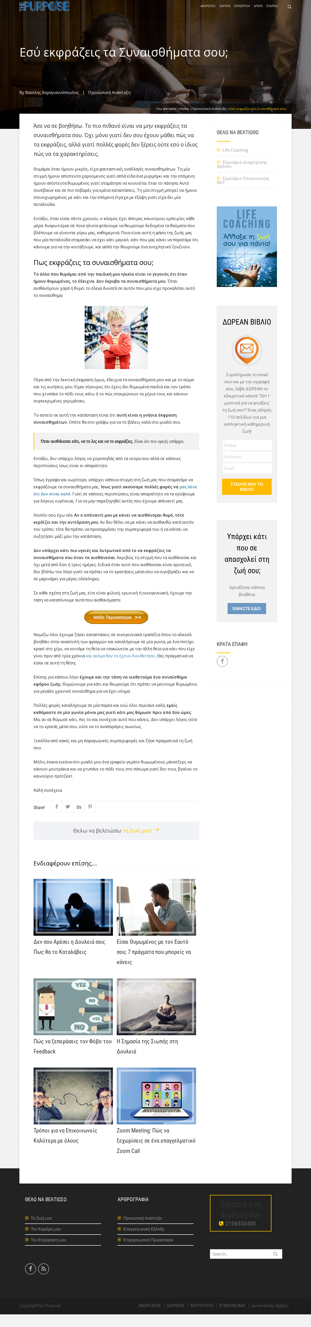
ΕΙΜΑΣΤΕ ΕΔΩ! (247, 621)
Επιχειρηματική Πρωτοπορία (148, 1252)
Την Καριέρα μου (46, 1241)
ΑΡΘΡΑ (258, 13)
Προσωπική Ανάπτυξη (109, 105)
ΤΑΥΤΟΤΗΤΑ (201, 1318)
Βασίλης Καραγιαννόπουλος (52, 105)
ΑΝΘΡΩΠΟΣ (208, 13)
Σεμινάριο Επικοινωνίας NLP (243, 193)
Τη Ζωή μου (41, 1230)
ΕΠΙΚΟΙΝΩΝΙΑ (232, 1318)
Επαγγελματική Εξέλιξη (143, 1241)
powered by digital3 (270, 1318)
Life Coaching (235, 162)
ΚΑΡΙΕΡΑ (225, 13)
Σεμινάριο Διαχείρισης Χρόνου (242, 177)
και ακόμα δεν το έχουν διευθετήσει (121, 668)
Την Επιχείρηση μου (48, 1252)
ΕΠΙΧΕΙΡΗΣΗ (242, 13)
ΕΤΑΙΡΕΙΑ (272, 13)
